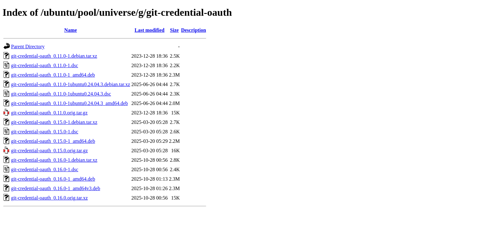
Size (174, 30)
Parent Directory (28, 46)
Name (70, 30)
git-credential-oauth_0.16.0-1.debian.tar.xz (54, 160)
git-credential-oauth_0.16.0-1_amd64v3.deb (55, 188)
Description (193, 30)
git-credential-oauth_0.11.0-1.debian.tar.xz (54, 56)
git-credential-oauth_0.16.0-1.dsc (44, 169)
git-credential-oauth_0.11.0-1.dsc (44, 65)
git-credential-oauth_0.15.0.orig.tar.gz (49, 150)
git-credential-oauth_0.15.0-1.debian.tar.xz (54, 122)
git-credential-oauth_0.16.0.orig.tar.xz (49, 198)
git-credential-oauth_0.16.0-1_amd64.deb (53, 179)
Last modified (149, 30)
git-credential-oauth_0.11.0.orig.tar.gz (49, 112)
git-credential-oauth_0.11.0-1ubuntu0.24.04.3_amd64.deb (69, 103)
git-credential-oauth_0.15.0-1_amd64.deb (53, 141)
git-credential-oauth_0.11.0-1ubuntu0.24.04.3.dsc (61, 93)
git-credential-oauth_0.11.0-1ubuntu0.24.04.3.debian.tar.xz (70, 84)
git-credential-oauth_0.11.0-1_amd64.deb (53, 75)
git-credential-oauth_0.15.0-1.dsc (44, 131)
